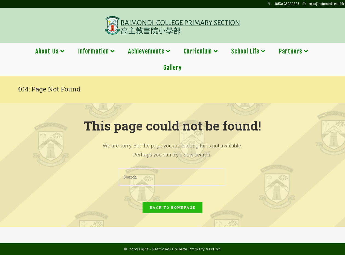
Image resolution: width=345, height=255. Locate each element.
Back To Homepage (172, 207)
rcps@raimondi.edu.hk (326, 3)
